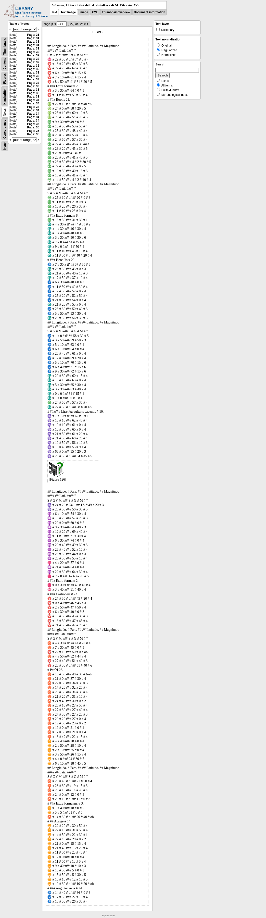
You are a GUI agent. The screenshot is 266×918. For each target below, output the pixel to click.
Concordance (4, 129)
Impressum (107, 915)
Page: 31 (33, 35)
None (4, 146)
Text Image (68, 12)
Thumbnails (4, 46)
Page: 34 (33, 100)
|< (52, 24)
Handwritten (4, 96)
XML (95, 12)
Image (84, 12)
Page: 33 (33, 76)
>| (88, 24)
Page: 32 (33, 52)
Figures (4, 78)
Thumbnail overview (116, 12)
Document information (149, 12)
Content (4, 63)
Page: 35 (33, 124)
